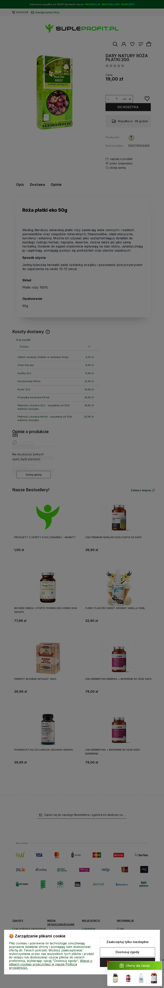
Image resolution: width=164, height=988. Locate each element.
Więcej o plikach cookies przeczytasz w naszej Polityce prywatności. (50, 964)
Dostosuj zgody (127, 952)
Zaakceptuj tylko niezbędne (127, 942)
